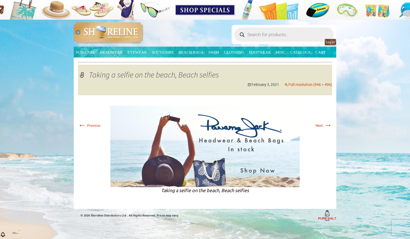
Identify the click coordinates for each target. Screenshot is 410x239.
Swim (213, 52)
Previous (89, 125)
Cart (320, 52)
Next (324, 125)
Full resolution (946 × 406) (310, 84)
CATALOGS (300, 52)
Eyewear (137, 52)
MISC (281, 52)
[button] (3, 236)
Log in (330, 42)
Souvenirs (163, 52)
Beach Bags (191, 52)
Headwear (111, 52)
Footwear (260, 52)
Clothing (234, 52)
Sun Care (85, 52)
